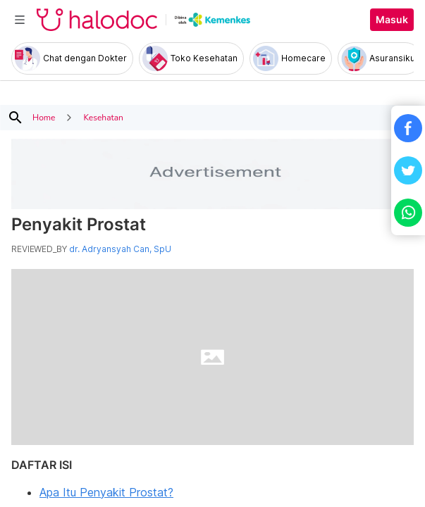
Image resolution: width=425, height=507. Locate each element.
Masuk (392, 19)
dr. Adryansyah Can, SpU (120, 249)
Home (43, 117)
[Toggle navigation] (19, 20)
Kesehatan (103, 117)
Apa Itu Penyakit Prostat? (106, 492)
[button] (408, 128)
